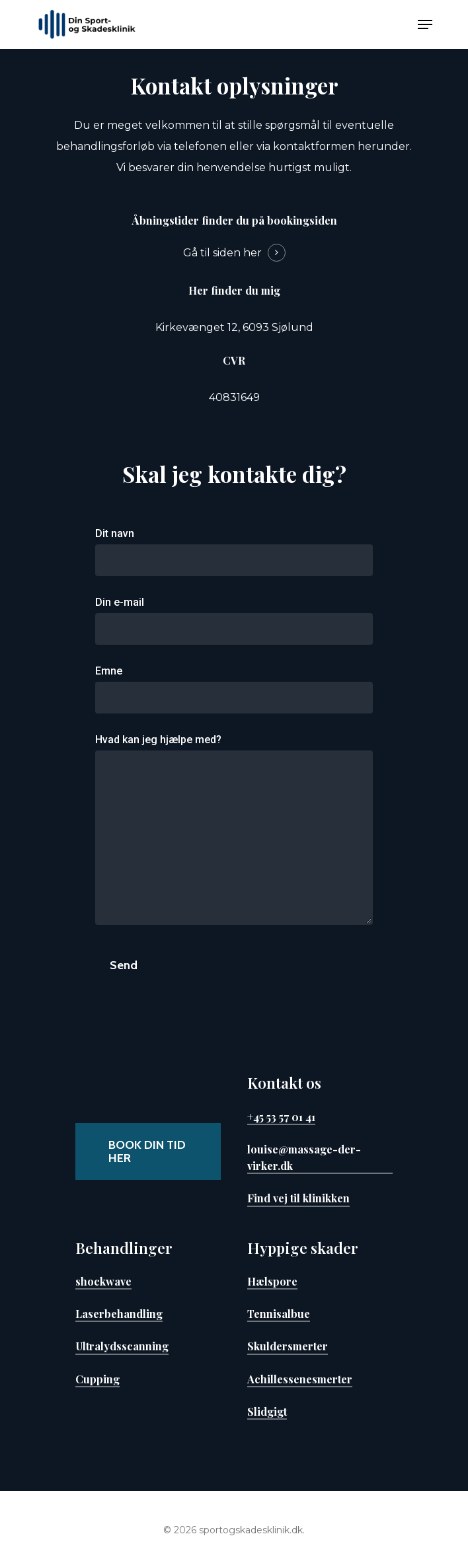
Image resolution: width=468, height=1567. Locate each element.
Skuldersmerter (287, 1345)
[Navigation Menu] (425, 24)
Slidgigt (267, 1411)
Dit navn (234, 551)
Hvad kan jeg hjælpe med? (234, 832)
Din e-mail (234, 620)
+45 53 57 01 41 (281, 1116)
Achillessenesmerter (299, 1378)
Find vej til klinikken (298, 1197)
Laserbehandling (119, 1313)
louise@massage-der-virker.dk (304, 1157)
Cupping (97, 1378)
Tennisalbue (278, 1313)
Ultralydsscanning (122, 1345)
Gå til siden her (222, 252)
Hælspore (272, 1281)
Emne (234, 689)
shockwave (103, 1281)
